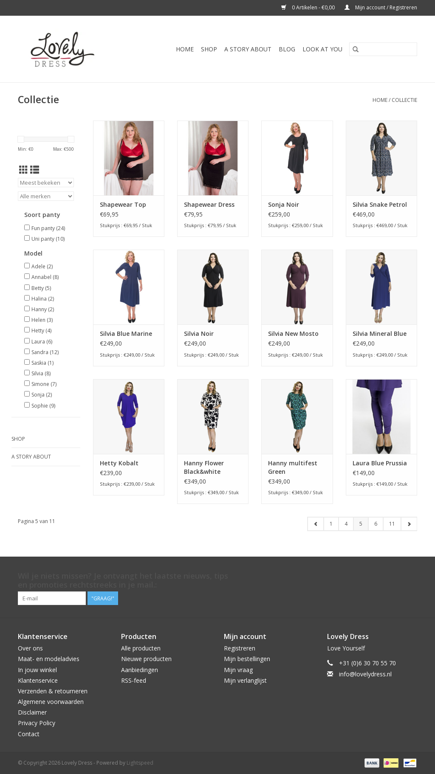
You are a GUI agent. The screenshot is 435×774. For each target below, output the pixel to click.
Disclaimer (32, 712)
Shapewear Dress (209, 204)
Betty (41, 288)
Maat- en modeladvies (48, 659)
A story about (247, 49)
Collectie (404, 100)
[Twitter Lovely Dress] (380, 576)
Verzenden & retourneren (53, 691)
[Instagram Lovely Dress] (410, 576)
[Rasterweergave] (23, 170)
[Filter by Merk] (46, 196)
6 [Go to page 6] (375, 523)
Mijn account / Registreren (381, 7)
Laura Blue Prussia (380, 463)
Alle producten (141, 648)
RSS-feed (133, 680)
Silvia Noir (199, 333)
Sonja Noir (283, 204)
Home (185, 49)
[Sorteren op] (46, 182)
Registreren (239, 648)
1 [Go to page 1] (331, 523)
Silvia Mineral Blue (380, 333)
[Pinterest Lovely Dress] (395, 576)
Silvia (41, 373)
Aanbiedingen (139, 670)
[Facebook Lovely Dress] (364, 576)
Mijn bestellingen (247, 659)
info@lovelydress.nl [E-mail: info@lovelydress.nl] (365, 674)
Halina (42, 298)
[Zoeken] (383, 49)
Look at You (322, 49)
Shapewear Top (123, 204)
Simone (43, 384)
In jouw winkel (37, 670)
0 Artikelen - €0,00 (308, 7)
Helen (42, 320)
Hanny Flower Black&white (204, 467)
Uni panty (48, 238)
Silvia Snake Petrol (380, 204)
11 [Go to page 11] (392, 523)
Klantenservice (38, 680)
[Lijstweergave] (34, 170)
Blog (287, 49)
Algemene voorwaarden (51, 702)
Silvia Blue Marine (126, 333)
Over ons (30, 648)
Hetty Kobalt (119, 463)
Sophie (43, 405)
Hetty (41, 330)
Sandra (45, 352)
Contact (29, 734)
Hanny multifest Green (292, 467)
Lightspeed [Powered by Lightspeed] (140, 762)
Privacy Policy (36, 723)
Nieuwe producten (146, 659)
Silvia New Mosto (293, 333)
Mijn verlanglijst (245, 680)
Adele (42, 266)
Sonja (41, 394)
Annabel (45, 277)
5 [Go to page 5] (360, 523)
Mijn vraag (238, 670)
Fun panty (48, 228)
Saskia (42, 362)
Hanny (42, 309)
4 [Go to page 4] (346, 523)
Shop (209, 49)
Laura (41, 341)
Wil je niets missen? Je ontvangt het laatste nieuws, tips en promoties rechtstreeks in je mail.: (123, 580)
